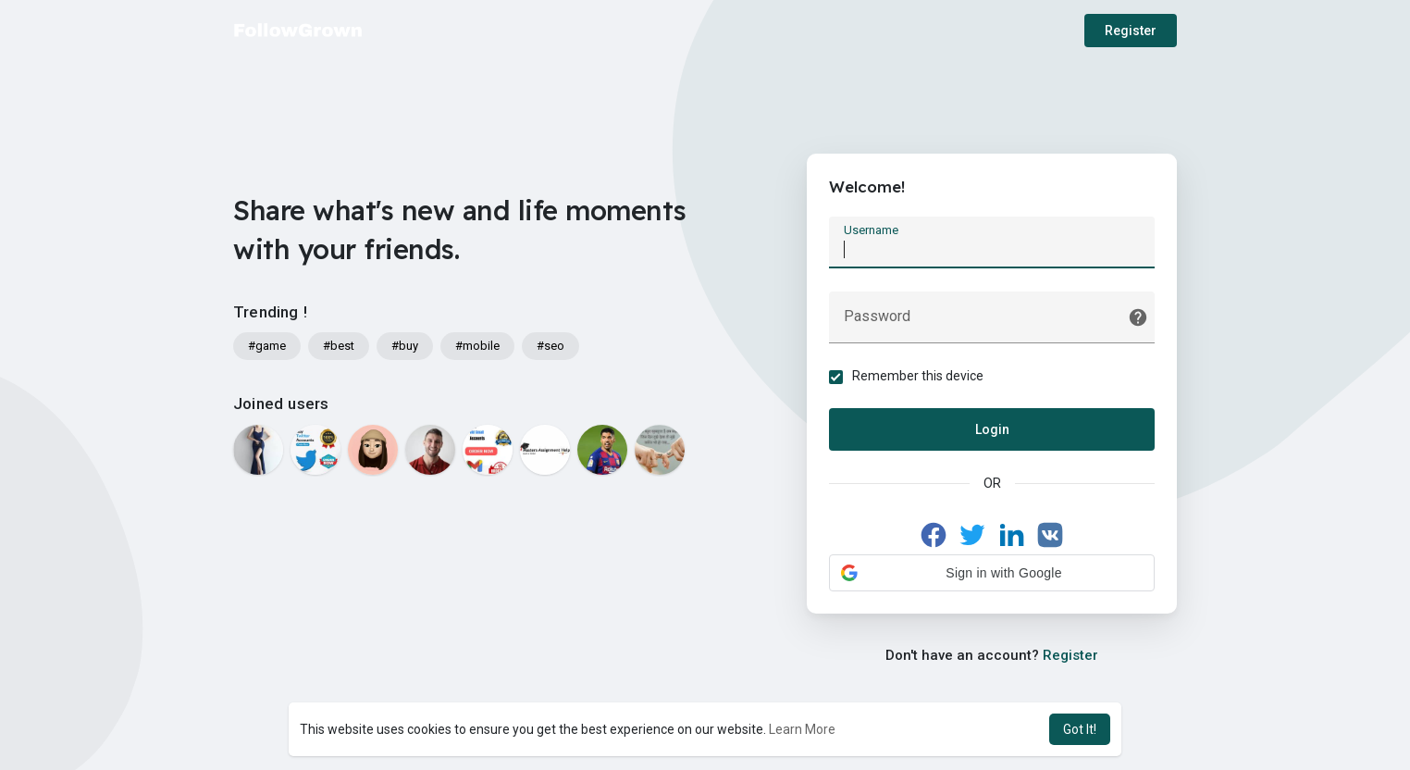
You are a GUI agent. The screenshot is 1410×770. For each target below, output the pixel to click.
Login (992, 430)
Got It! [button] (1079, 729)
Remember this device (918, 376)
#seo (550, 346)
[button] (992, 573)
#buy (404, 346)
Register (1130, 30)
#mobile (477, 346)
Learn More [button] (802, 729)
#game (267, 346)
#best (338, 346)
